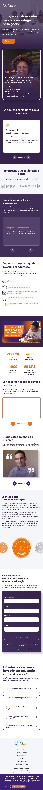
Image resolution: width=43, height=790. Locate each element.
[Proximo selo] (39, 548)
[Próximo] (28, 157)
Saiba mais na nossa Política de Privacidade (22, 782)
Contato (21, 758)
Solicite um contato (21, 637)
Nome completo (10, 597)
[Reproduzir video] (21, 332)
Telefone (7, 616)
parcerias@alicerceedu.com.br (21, 649)
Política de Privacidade (21, 764)
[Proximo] (31, 250)
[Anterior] (15, 157)
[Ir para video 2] (21, 423)
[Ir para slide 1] (20, 157)
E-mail (6, 607)
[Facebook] (27, 770)
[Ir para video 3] (22, 423)
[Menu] (38, 5)
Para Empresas (21, 755)
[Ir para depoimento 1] (20, 483)
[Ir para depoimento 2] (22, 483)
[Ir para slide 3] (24, 157)
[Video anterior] (13, 424)
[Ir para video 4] (24, 423)
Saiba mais (8, 41)
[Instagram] (21, 770)
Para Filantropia (21, 761)
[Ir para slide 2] (22, 157)
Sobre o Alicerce (21, 753)
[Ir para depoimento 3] (24, 483)
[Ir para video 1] (18, 423)
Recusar (6, 786)
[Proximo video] (30, 424)
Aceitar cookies (19, 786)
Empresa (7, 625)
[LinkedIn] (15, 770)
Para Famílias (21, 750)
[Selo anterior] (4, 548)
